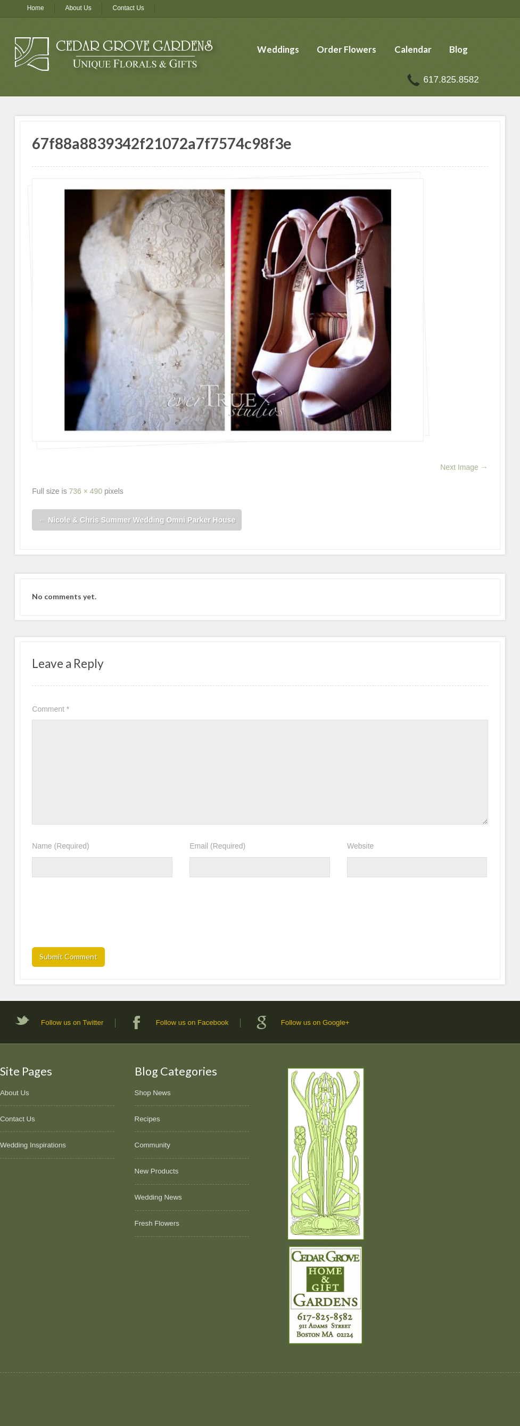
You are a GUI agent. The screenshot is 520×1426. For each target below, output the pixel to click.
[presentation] (113, 915)
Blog (458, 49)
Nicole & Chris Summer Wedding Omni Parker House (136, 520)
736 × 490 (86, 491)
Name (60, 846)
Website (360, 846)
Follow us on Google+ (315, 1022)
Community (152, 1145)
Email (217, 846)
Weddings (278, 49)
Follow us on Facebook (192, 1022)
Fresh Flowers (157, 1223)
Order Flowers (346, 49)
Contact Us (128, 8)
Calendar (413, 49)
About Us (78, 8)
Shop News (153, 1093)
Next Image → (464, 467)
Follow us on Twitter (72, 1022)
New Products (157, 1171)
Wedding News (158, 1197)
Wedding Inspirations (33, 1145)
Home (35, 8)
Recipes (147, 1119)
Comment (50, 709)
